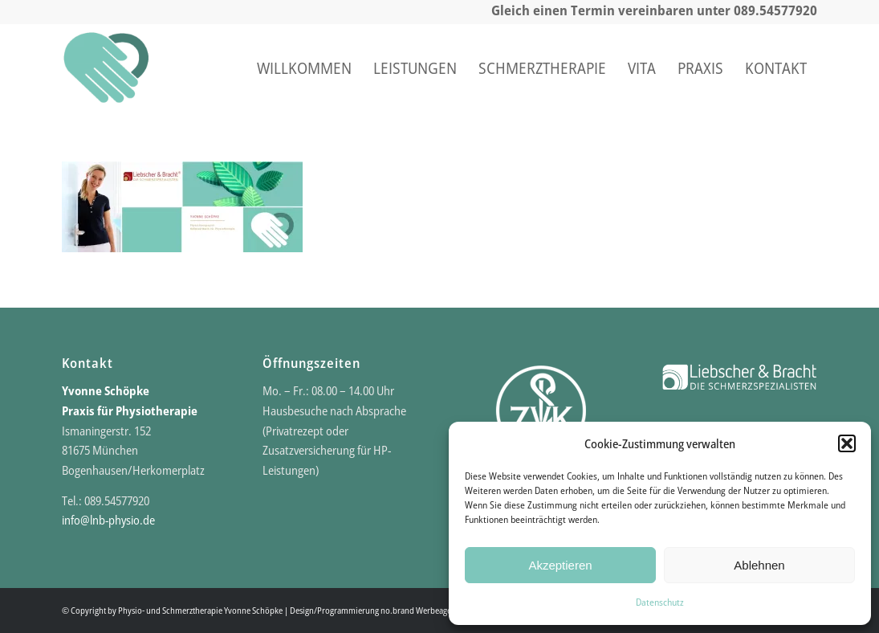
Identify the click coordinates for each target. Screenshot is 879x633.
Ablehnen (759, 565)
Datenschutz (660, 602)
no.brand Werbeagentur (422, 610)
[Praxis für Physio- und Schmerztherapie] (106, 68)
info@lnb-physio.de (108, 520)
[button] (847, 443)
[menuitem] (304, 68)
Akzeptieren (560, 565)
